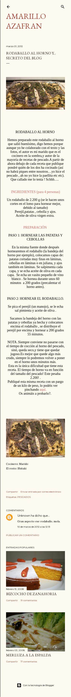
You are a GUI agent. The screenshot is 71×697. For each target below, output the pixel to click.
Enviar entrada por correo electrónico (41, 491)
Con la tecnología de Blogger (35, 685)
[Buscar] (62, 6)
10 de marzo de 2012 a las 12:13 (33, 526)
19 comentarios (29, 600)
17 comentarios (29, 661)
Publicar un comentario (22, 535)
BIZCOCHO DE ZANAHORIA (31, 593)
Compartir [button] (12, 491)
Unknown (23, 515)
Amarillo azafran (26, 21)
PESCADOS (24, 497)
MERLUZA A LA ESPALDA (28, 655)
